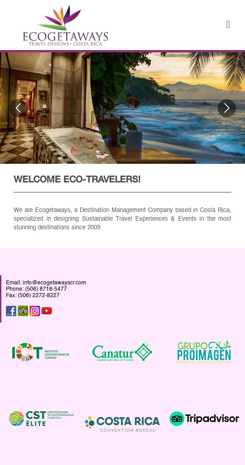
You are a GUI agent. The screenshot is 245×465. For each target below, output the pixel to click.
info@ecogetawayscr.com (54, 283)
